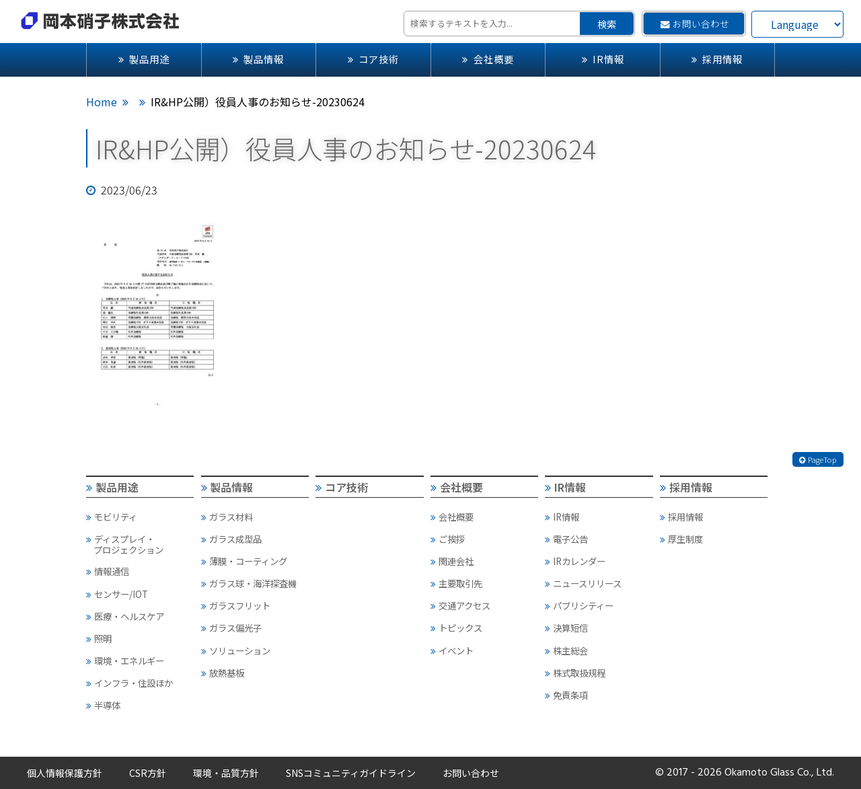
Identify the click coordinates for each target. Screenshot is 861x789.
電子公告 (566, 539)
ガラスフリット (235, 605)
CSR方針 (147, 773)
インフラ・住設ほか (129, 682)
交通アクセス (460, 605)
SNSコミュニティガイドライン (351, 773)
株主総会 (566, 650)
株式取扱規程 (575, 672)
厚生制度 (681, 539)
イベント (452, 650)
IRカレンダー (575, 561)
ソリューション (235, 650)
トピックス (456, 627)
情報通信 (107, 571)
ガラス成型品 (231, 539)
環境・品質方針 (226, 773)
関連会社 (452, 561)
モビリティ (111, 516)
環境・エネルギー (125, 660)
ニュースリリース (583, 583)
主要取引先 (456, 583)
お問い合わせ (694, 23)
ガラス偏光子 (231, 627)
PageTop (818, 459)
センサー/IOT (117, 594)
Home (101, 101)
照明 (99, 638)
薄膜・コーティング (244, 561)
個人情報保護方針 (64, 773)
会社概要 (487, 59)
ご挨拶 (447, 539)
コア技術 (373, 59)
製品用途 (144, 59)
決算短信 (566, 627)
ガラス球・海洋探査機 (249, 583)
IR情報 (603, 59)
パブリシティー (579, 605)
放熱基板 (222, 672)
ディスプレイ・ (139, 544)
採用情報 (717, 59)
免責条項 (566, 695)
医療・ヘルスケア (125, 616)
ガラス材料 (227, 516)
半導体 (103, 705)
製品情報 (258, 59)
